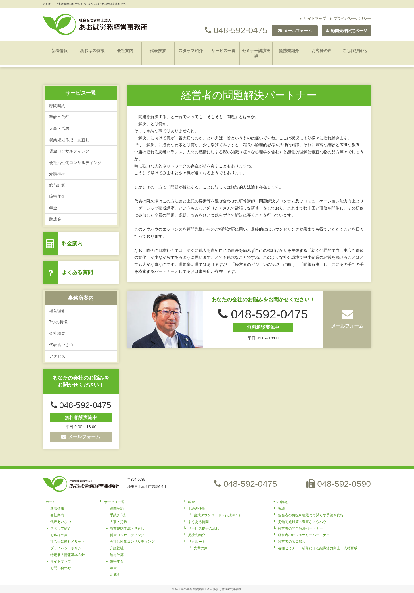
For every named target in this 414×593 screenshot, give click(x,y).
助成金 (55, 219)
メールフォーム (80, 436)
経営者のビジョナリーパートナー (304, 535)
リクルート (196, 542)
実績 (281, 509)
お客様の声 (322, 50)
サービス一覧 (223, 50)
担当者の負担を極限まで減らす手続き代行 (311, 515)
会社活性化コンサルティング (75, 162)
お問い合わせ (60, 568)
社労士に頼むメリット (67, 542)
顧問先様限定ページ (346, 30)
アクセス (57, 356)
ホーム (50, 502)
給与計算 (57, 185)
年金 (53, 208)
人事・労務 (59, 128)
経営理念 (57, 310)
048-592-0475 (236, 30)
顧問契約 (57, 105)
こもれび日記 (354, 50)
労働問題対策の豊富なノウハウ (302, 522)
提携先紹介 (289, 50)
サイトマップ (313, 18)
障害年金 (57, 196)
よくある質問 (77, 272)
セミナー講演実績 (256, 53)
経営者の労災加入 (292, 542)
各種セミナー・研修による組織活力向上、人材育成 (317, 548)
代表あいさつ (61, 344)
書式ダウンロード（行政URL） (218, 515)
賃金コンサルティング (69, 151)
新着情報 (59, 50)
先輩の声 (201, 548)
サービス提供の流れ (203, 528)
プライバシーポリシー (350, 18)
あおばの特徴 (92, 50)
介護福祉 (57, 173)
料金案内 (72, 243)
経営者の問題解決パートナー (300, 528)
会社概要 (57, 333)
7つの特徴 (58, 322)
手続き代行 (59, 117)
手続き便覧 (196, 509)
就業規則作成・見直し (69, 140)
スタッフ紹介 (191, 50)
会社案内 (125, 50)
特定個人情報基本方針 (67, 555)
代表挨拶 (158, 50)
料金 (191, 502)
